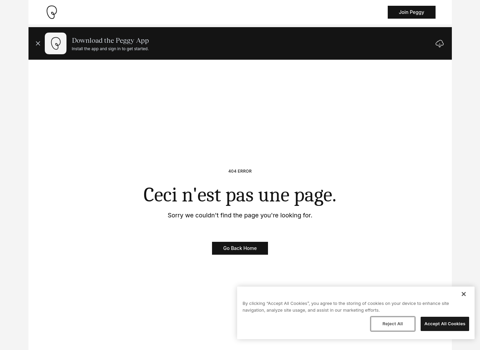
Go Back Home (240, 248)
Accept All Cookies (444, 323)
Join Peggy (411, 12)
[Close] (463, 294)
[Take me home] (51, 12)
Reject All (392, 323)
